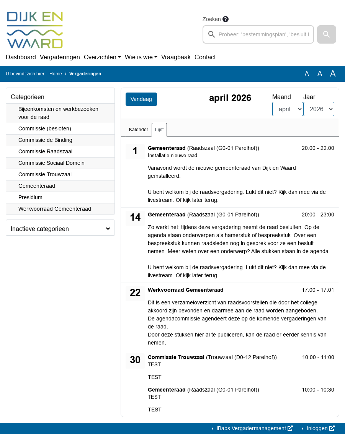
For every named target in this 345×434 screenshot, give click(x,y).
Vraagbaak (176, 57)
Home (55, 73)
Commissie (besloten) (44, 128)
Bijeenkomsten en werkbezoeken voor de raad (58, 113)
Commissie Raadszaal (45, 151)
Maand (281, 97)
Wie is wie (139, 57)
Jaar (309, 97)
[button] (326, 34)
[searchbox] (258, 34)
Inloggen (320, 428)
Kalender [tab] (138, 129)
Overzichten (100, 57)
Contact (205, 57)
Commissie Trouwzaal (45, 174)
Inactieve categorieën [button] (40, 229)
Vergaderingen (60, 57)
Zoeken (212, 19)
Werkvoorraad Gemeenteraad (54, 209)
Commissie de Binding (45, 140)
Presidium (30, 197)
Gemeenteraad (36, 186)
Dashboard (21, 57)
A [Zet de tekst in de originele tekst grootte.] (307, 73)
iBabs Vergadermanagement (254, 428)
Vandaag (141, 99)
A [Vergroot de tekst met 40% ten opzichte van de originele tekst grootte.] (333, 73)
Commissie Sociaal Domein (51, 163)
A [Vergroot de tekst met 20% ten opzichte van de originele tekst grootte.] (319, 74)
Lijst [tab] (159, 129)
